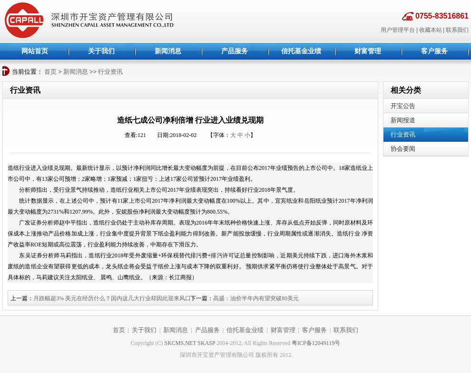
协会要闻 (403, 148)
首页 (50, 71)
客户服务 (314, 330)
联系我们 (457, 30)
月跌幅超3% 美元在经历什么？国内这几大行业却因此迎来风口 (112, 298)
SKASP (206, 343)
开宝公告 (403, 105)
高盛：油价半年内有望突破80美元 (256, 298)
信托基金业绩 (245, 330)
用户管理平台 (398, 30)
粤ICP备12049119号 (316, 343)
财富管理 (283, 330)
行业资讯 (110, 71)
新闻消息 (75, 71)
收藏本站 (430, 30)
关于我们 (144, 330)
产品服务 (207, 330)
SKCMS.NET (180, 343)
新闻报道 (403, 120)
